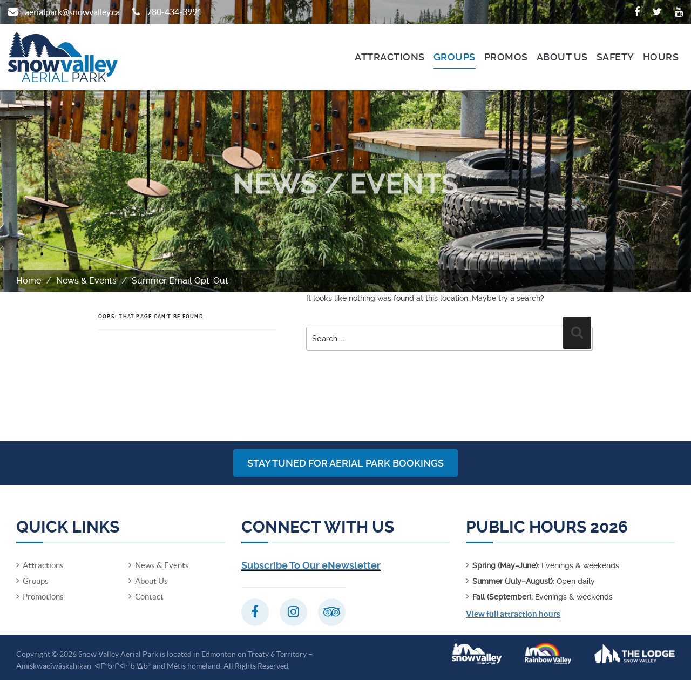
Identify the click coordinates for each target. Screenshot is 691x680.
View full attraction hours (513, 613)
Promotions (43, 596)
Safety (615, 57)
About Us (562, 57)
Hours (661, 57)
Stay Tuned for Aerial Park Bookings (345, 463)
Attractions (390, 57)
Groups (454, 57)
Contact (149, 596)
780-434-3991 (174, 12)
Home (28, 280)
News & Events (86, 280)
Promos (506, 57)
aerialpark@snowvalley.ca (72, 12)
